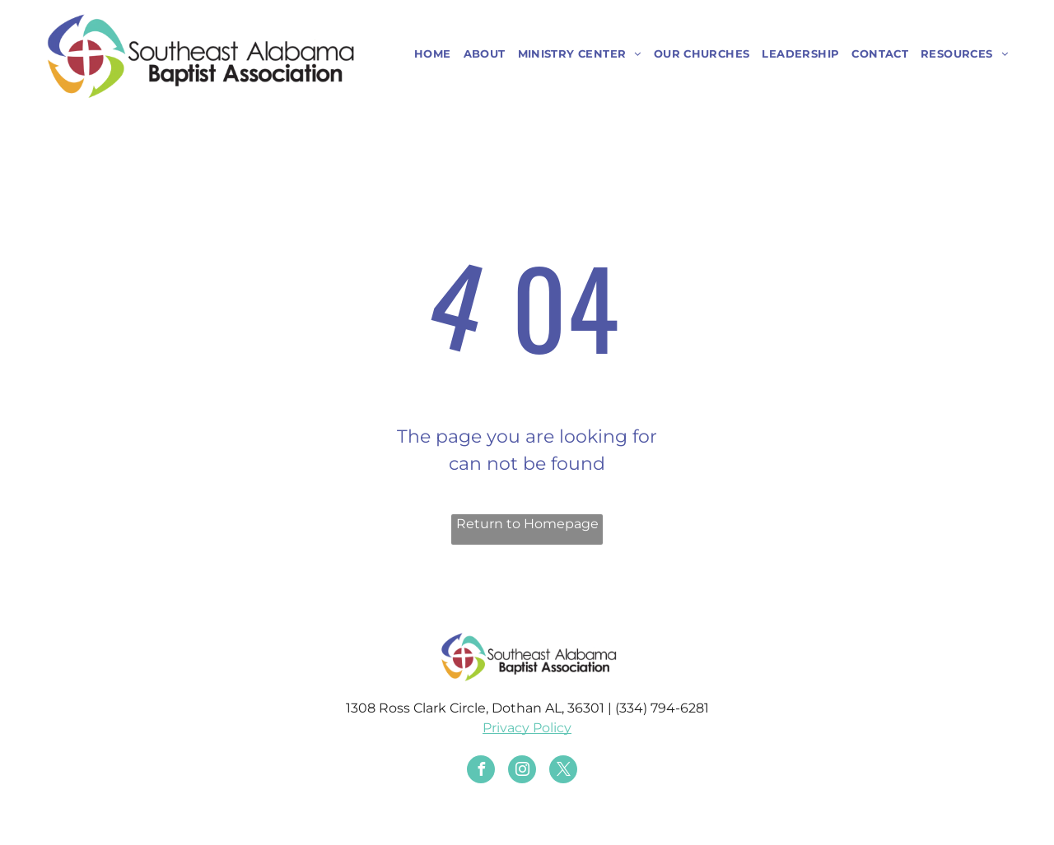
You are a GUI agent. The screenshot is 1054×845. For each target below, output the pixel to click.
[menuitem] (426, 54)
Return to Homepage (527, 524)
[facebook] (481, 771)
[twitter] (563, 771)
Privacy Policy (527, 728)
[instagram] (522, 771)
